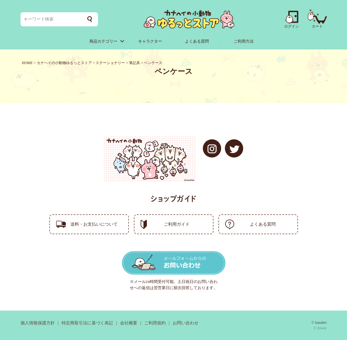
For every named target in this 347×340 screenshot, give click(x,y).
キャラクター (150, 41)
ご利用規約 (155, 323)
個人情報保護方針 (38, 323)
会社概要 (128, 323)
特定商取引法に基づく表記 (87, 323)
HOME (27, 63)
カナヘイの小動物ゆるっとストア (64, 63)
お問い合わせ (185, 323)
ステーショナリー (110, 63)
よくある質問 (197, 41)
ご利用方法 (244, 41)
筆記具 (134, 63)
